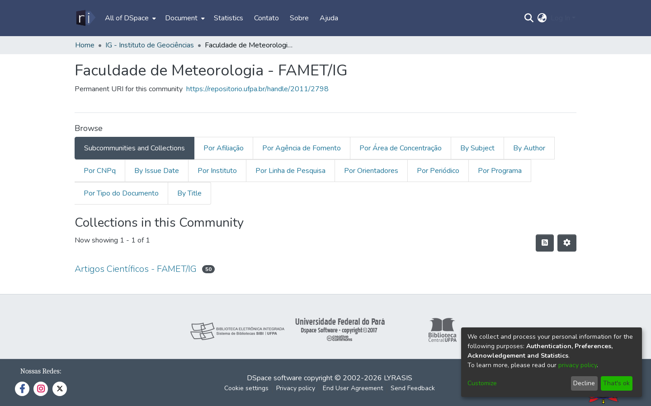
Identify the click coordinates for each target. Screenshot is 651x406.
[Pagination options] (566, 243)
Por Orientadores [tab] (371, 171)
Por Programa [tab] (500, 171)
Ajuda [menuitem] (329, 18)
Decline (584, 383)
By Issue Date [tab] (156, 171)
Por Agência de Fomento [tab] (301, 148)
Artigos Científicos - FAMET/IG (136, 269)
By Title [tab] (189, 193)
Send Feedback (413, 388)
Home (84, 45)
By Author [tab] (529, 148)
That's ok (616, 383)
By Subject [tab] (477, 148)
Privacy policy (295, 388)
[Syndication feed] (545, 243)
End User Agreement (353, 388)
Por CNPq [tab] (100, 171)
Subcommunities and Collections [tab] (134, 148)
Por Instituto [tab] (217, 171)
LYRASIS (398, 378)
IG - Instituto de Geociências (149, 45)
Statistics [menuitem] (228, 18)
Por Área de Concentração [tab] (400, 148)
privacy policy (577, 365)
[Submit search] (529, 18)
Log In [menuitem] (560, 18)
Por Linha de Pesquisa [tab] (290, 171)
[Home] (85, 18)
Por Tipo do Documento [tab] (121, 193)
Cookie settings (246, 388)
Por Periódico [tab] (438, 171)
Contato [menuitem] (266, 18)
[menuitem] (129, 18)
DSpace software (274, 378)
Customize (482, 383)
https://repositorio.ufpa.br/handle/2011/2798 (257, 89)
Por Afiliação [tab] (223, 148)
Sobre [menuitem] (299, 18)
